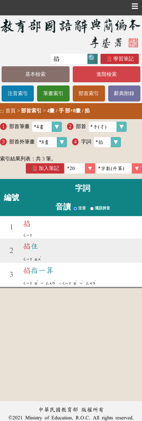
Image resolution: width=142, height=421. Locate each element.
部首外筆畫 (38, 142)
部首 (101, 127)
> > (45, 111)
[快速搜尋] (69, 59)
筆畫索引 (53, 93)
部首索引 (88, 93)
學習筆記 (123, 58)
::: (2, 111)
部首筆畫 (35, 127)
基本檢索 (35, 74)
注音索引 (18, 93)
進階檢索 (106, 74)
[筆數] (80, 168)
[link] (119, 168)
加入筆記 (49, 168)
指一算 (38, 270)
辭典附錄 (124, 93)
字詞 (101, 142)
